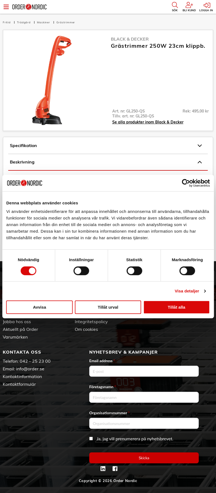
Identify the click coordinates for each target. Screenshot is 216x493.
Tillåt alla (176, 307)
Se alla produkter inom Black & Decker (147, 122)
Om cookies (86, 329)
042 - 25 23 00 (35, 361)
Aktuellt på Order (20, 329)
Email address (102, 360)
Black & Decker (130, 39)
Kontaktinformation (22, 376)
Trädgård (24, 22)
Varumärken (15, 337)
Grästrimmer (65, 22)
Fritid (7, 22)
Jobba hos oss (17, 321)
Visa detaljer (187, 291)
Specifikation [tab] (106, 146)
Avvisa (39, 307)
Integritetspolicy (91, 321)
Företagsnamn (102, 386)
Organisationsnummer (109, 412)
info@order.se (30, 368)
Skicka (144, 457)
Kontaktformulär (19, 384)
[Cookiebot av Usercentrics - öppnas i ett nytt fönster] (186, 183)
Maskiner (44, 22)
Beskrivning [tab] (106, 162)
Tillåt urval (108, 307)
